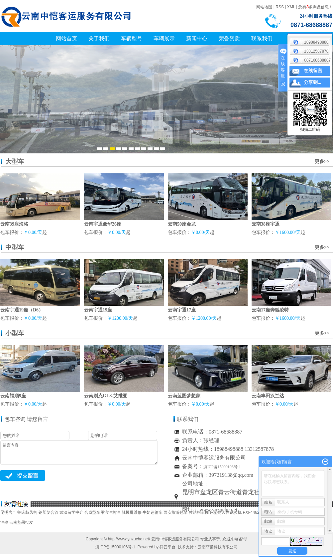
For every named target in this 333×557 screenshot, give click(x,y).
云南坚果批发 (21, 522)
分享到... (312, 82)
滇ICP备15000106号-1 (115, 547)
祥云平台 (167, 547)
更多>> (322, 161)
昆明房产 (8, 512)
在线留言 (313, 70)
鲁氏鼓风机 (27, 512)
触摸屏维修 (132, 512)
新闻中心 (196, 38)
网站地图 (264, 7)
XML (291, 7)
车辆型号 (131, 38)
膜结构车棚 (199, 512)
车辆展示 (164, 38)
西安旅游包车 (175, 512)
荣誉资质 (229, 38)
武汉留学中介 (71, 512)
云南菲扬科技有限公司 (218, 547)
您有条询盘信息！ (315, 7)
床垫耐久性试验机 (226, 512)
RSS (280, 7)
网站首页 (66, 38)
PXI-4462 (251, 512)
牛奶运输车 (153, 512)
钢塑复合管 (48, 512)
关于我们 (99, 38)
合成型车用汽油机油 (102, 512)
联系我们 (262, 38)
